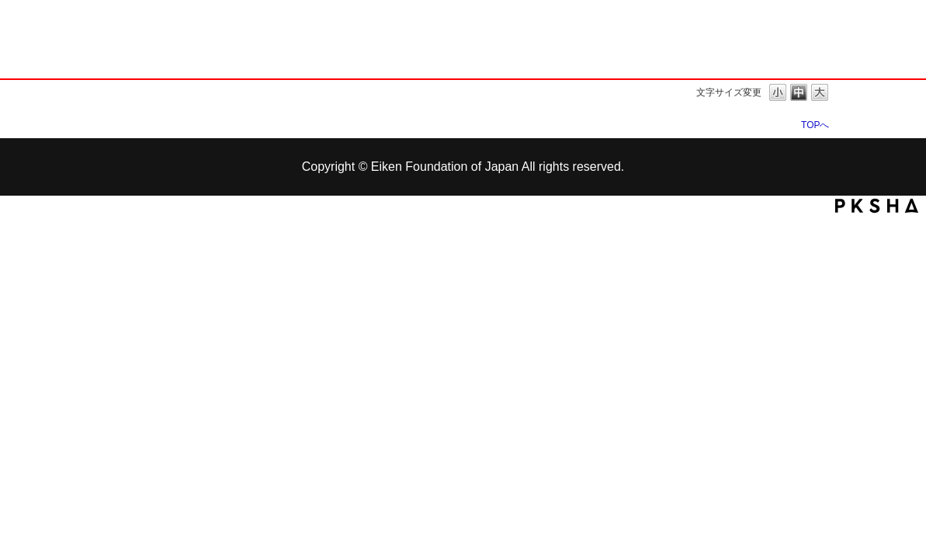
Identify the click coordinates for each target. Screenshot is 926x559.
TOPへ (815, 125)
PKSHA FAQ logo (876, 206)
